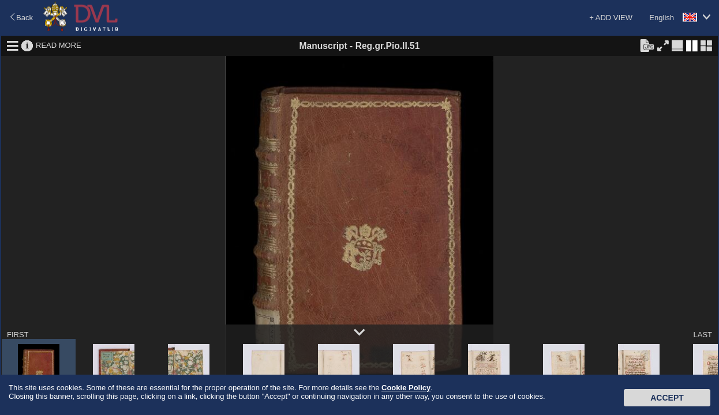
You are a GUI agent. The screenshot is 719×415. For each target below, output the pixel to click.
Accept (667, 397)
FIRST (18, 334)
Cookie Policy (405, 387)
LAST (702, 334)
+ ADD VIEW (610, 17)
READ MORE (58, 45)
